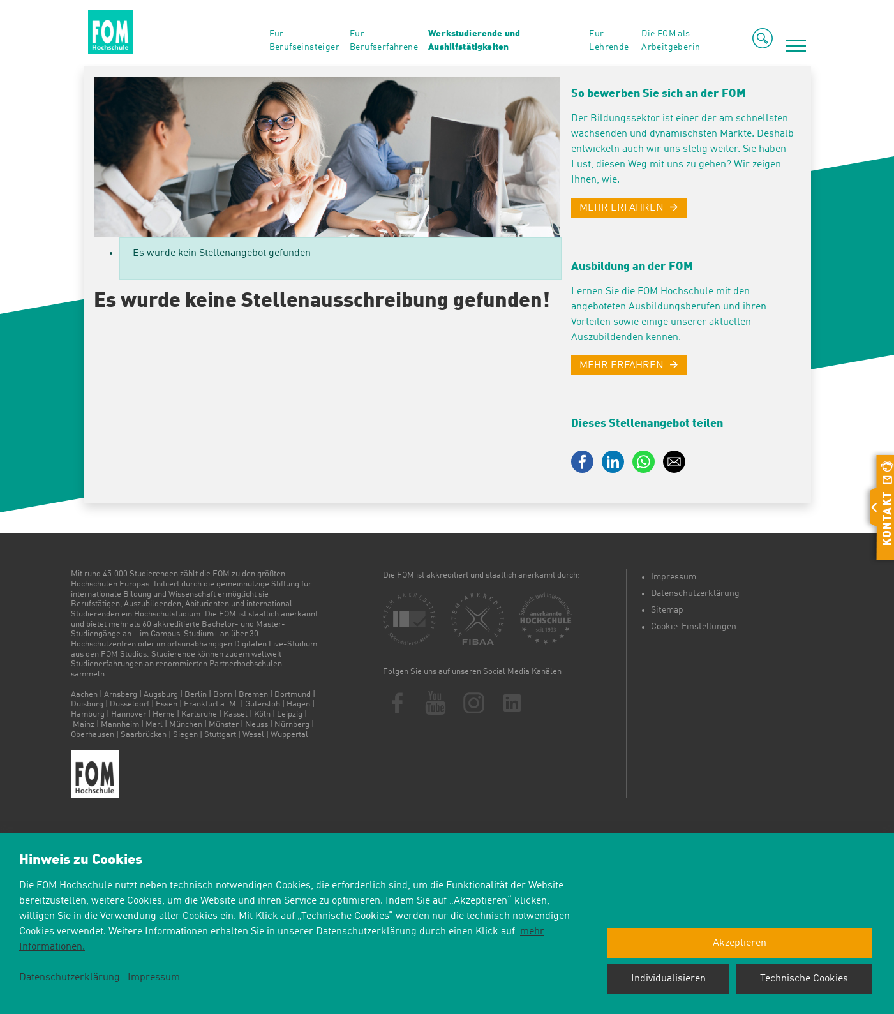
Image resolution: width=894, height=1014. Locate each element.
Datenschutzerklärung (695, 593)
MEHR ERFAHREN (621, 208)
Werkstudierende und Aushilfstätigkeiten (474, 40)
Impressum (673, 576)
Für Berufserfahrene (384, 40)
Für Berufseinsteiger (304, 40)
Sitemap (667, 610)
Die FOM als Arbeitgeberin (670, 40)
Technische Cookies (804, 979)
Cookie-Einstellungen (693, 626)
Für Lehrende (609, 40)
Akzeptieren (739, 943)
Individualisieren (668, 979)
